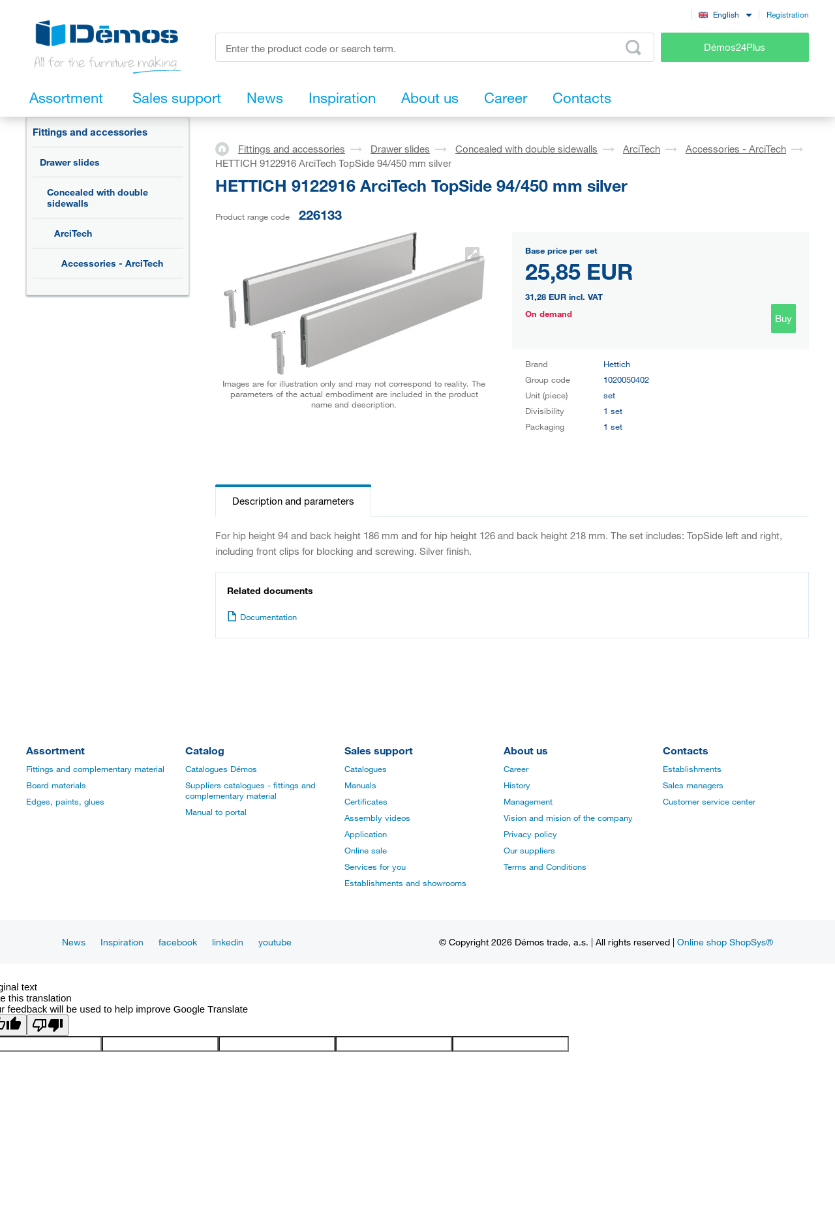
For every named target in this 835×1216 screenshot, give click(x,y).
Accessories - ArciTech (112, 263)
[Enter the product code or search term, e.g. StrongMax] (435, 47)
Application (365, 834)
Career (516, 769)
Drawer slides (70, 162)
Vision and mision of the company (568, 817)
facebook (178, 941)
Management (528, 801)
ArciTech (73, 233)
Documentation (262, 617)
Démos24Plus (734, 47)
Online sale (365, 850)
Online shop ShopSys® (725, 941)
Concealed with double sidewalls (97, 197)
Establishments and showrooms (405, 883)
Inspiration (122, 941)
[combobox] (725, 14)
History (517, 785)
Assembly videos (377, 817)
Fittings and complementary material (95, 769)
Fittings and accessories (90, 132)
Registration (788, 14)
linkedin (227, 941)
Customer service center (709, 801)
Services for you (375, 866)
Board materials (56, 785)
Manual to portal (216, 812)
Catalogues (365, 769)
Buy (783, 318)
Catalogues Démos (221, 769)
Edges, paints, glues (65, 801)
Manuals (360, 785)
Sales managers (693, 785)
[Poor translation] (47, 1025)
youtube (275, 941)
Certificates (365, 801)
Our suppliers (529, 850)
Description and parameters (293, 501)
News (73, 941)
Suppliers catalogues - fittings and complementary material (250, 790)
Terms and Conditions (545, 866)
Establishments (692, 769)
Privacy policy (530, 834)
